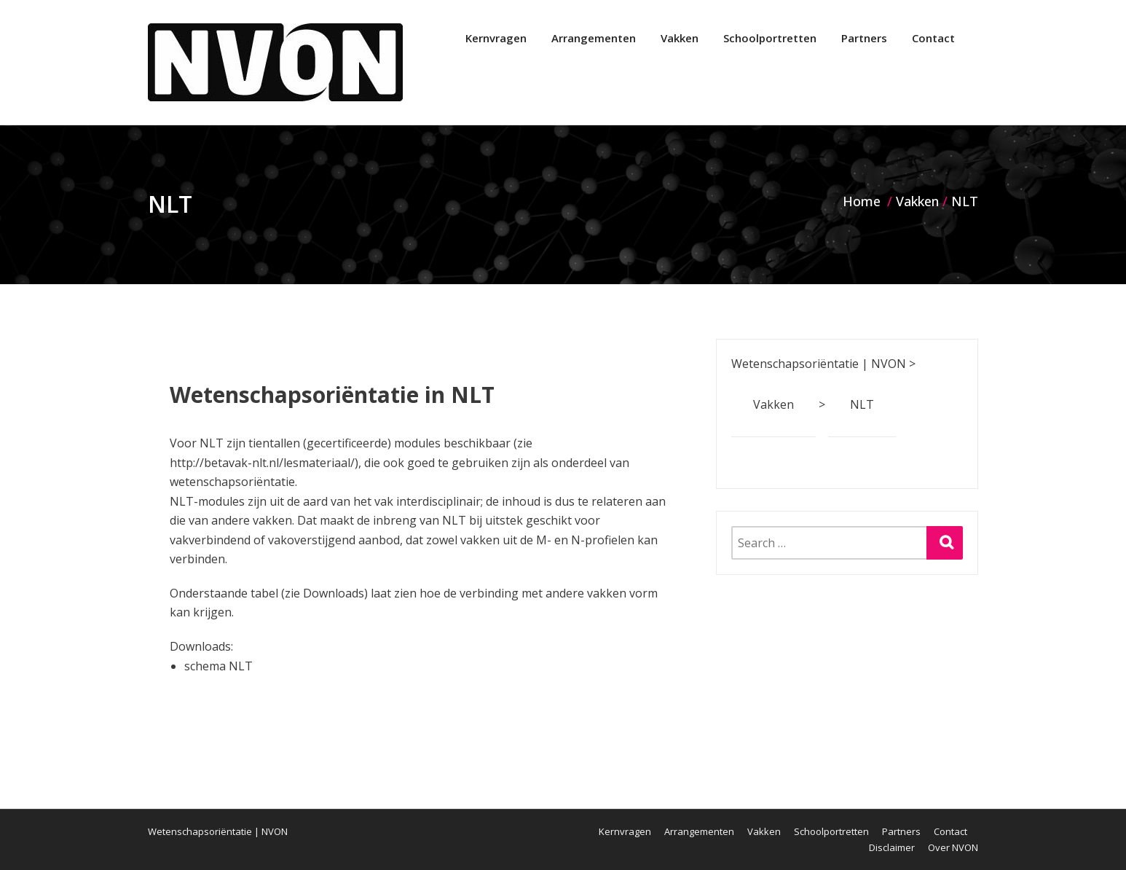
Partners (864, 38)
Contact (933, 38)
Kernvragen (496, 38)
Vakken (679, 38)
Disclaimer (892, 847)
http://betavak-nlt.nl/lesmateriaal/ (262, 463)
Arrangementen (593, 38)
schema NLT (218, 666)
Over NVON (953, 847)
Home (862, 201)
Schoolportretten (769, 38)
